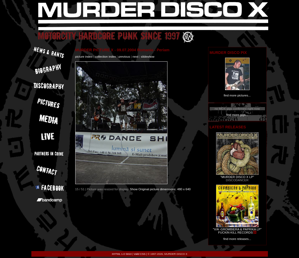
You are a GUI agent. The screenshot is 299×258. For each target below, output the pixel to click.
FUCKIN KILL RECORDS (235, 232)
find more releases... (237, 238)
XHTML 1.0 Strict (122, 253)
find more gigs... (237, 114)
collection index (105, 56)
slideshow (147, 56)
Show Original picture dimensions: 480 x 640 (160, 189)
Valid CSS (139, 253)
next (135, 56)
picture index (83, 56)
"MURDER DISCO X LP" (237, 177)
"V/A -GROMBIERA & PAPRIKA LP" (237, 229)
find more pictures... (237, 95)
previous (124, 56)
